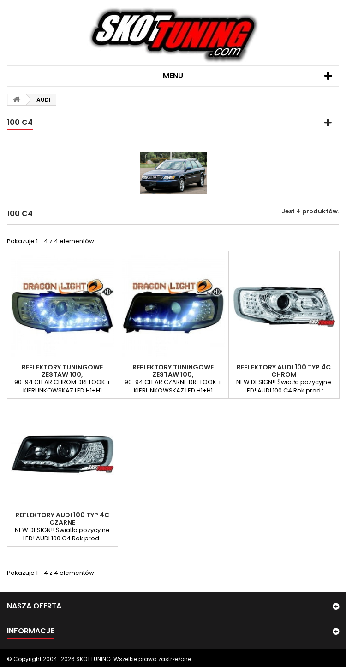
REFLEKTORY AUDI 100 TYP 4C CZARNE (62, 518)
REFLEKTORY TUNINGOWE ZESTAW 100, (62, 370)
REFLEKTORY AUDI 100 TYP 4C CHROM (284, 370)
